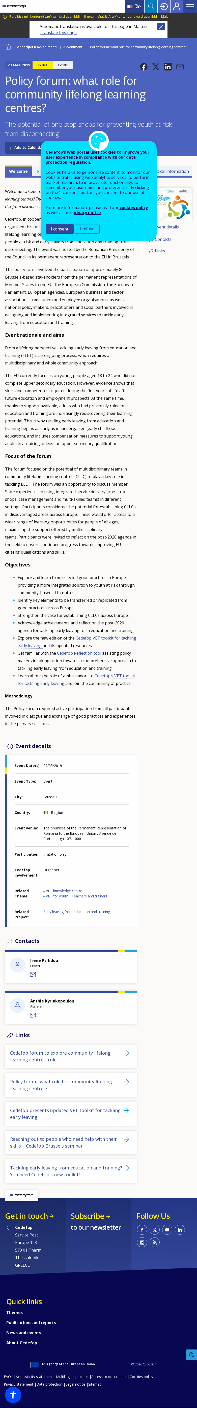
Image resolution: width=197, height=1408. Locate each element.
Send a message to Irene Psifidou (33, 974)
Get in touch (26, 1216)
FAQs (8, 1376)
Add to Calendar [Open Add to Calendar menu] (29, 147)
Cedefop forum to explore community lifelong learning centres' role (60, 1056)
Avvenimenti (73, 47)
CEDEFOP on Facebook (142, 1230)
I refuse (87, 229)
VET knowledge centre (64, 890)
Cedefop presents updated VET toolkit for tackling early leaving (65, 1113)
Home (8, 46)
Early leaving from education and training (76, 911)
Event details (167, 227)
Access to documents (109, 1376)
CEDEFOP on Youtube (167, 1230)
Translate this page (58, 32)
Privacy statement (18, 1384)
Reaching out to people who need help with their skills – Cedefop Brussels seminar (63, 1142)
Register (177, 6)
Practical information (169, 171)
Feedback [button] (191, 1355)
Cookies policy (141, 1376)
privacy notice (86, 212)
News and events (23, 1332)
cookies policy (134, 207)
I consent (59, 229)
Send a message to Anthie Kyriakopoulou (33, 1015)
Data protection (49, 1384)
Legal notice (75, 1384)
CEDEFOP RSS (155, 1242)
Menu (190, 6)
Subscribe (87, 1216)
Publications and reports (31, 1322)
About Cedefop (21, 1343)
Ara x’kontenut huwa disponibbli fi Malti (138, 16)
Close (161, 26)
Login (164, 6)
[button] (144, 67)
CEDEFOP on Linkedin (180, 1230)
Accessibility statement (34, 1376)
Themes (14, 1312)
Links (160, 251)
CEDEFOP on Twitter (155, 1230)
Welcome (18, 171)
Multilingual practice (72, 1376)
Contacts (163, 239)
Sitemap (95, 1384)
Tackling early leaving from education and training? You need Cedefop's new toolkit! (66, 1171)
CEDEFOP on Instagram (142, 1242)
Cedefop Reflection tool (79, 653)
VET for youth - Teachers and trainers (76, 896)
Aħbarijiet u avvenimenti (37, 47)
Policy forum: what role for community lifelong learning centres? (61, 1085)
